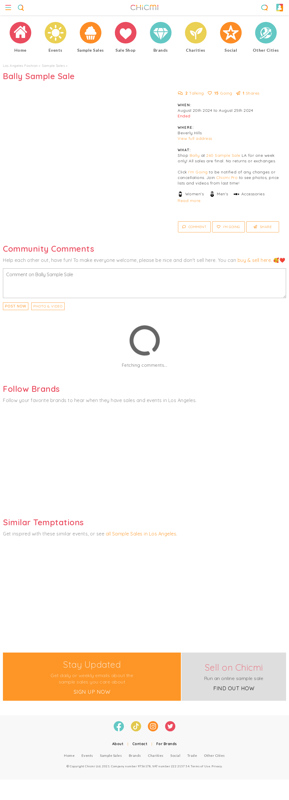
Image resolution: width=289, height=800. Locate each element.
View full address (195, 138)
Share (263, 227)
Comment (194, 227)
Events (87, 755)
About (118, 744)
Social (175, 755)
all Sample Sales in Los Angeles (141, 534)
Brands (135, 755)
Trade (192, 755)
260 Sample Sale (223, 155)
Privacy (217, 766)
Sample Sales (53, 65)
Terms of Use (200, 766)
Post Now (15, 306)
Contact (140, 744)
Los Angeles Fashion (20, 65)
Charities (156, 755)
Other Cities (214, 755)
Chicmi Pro (227, 177)
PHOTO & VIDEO (48, 306)
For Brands (166, 744)
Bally (195, 155)
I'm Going (198, 172)
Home (69, 755)
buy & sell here (254, 260)
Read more (189, 200)
